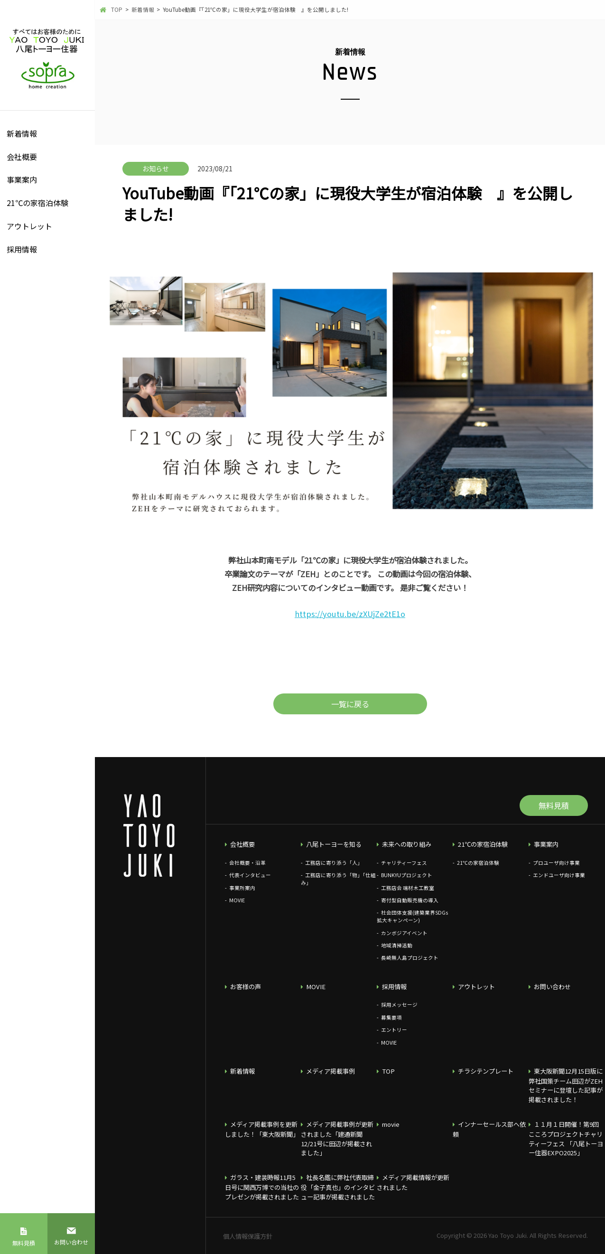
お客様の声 (245, 986)
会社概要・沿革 (247, 862)
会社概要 (22, 156)
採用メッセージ (399, 1004)
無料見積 (23, 1243)
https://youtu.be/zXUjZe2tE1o (350, 613)
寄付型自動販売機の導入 (409, 900)
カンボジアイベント (404, 932)
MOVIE (237, 900)
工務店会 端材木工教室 (407, 887)
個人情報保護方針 (247, 1236)
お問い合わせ (71, 1242)
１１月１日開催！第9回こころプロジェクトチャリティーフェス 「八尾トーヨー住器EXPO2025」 (566, 1138)
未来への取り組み (406, 844)
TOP (388, 1071)
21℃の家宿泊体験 (37, 202)
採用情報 (22, 249)
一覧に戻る (350, 704)
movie (391, 1124)
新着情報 (22, 133)
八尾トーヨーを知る (334, 844)
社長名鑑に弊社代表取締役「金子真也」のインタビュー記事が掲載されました (338, 1187)
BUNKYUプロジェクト (406, 875)
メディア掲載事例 (330, 1071)
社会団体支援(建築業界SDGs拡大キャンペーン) (412, 916)
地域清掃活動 (396, 945)
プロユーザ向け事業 (556, 862)
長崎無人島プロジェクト (409, 957)
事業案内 (22, 179)
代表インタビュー (250, 875)
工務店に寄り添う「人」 (334, 862)
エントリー (394, 1029)
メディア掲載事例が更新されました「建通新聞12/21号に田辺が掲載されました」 (337, 1138)
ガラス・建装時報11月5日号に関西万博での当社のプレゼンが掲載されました (262, 1187)
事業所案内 (242, 887)
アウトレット (29, 226)
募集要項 (391, 1017)
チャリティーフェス (404, 862)
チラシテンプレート (485, 1071)
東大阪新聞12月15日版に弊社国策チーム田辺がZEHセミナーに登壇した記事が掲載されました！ (566, 1085)
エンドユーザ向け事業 (559, 875)
